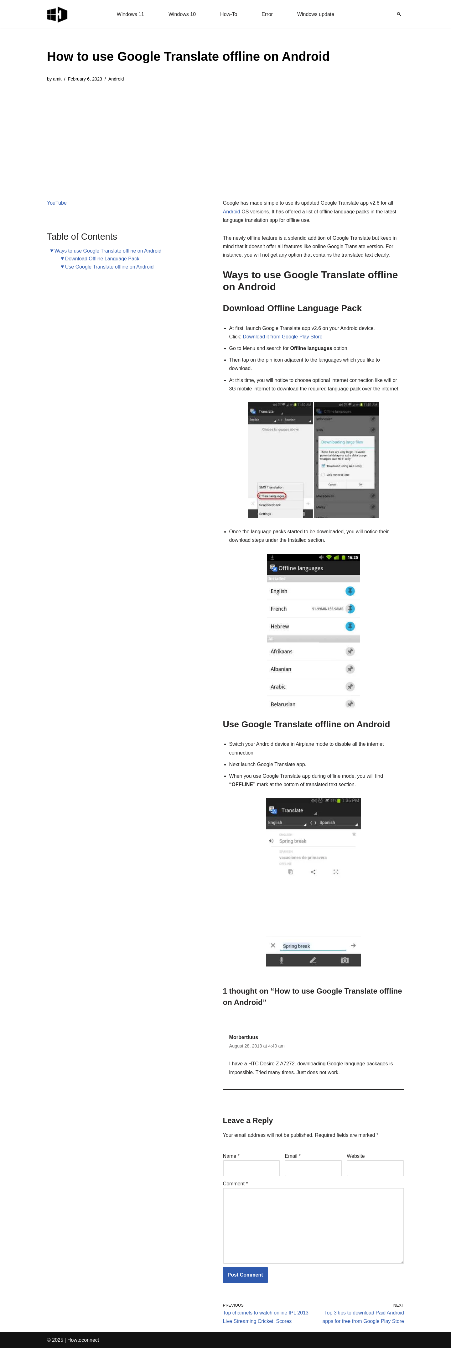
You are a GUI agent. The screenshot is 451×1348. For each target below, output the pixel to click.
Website (356, 1156)
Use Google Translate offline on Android (109, 266)
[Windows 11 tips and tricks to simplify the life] (57, 14)
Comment (235, 1183)
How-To (228, 14)
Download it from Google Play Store (282, 336)
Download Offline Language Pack (102, 258)
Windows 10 (182, 14)
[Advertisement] (188, 136)
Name (231, 1156)
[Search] (399, 14)
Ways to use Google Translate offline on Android (108, 250)
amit (57, 78)
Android (116, 78)
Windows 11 (130, 14)
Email (293, 1156)
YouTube (57, 203)
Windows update (315, 14)
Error (267, 14)
